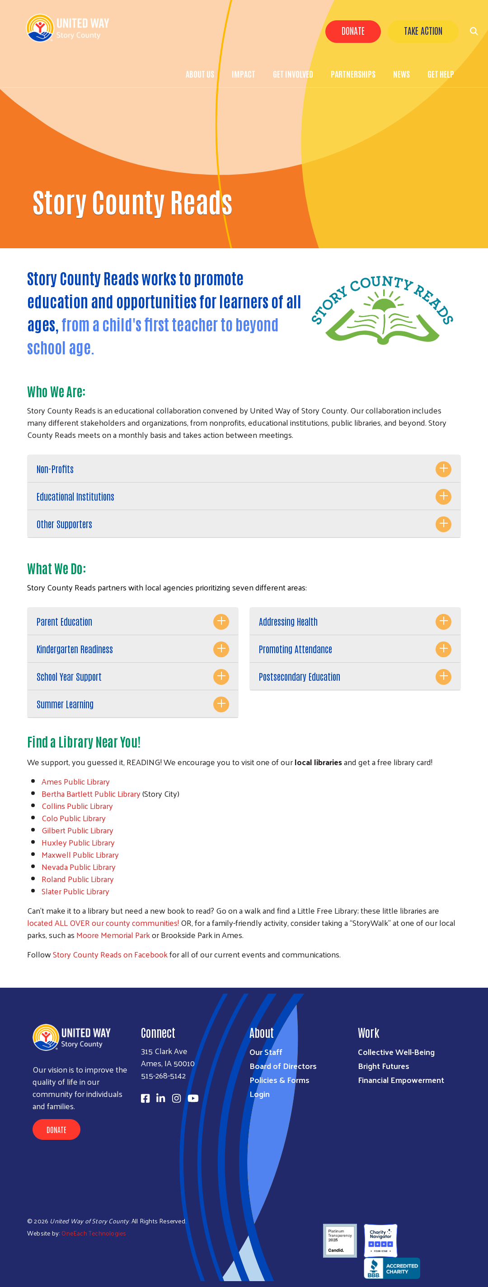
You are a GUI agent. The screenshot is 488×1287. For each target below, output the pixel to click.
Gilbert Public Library (77, 829)
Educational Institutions (75, 496)
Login (259, 1094)
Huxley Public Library (78, 842)
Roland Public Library (78, 878)
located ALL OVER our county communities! (103, 922)
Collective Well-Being (396, 1052)
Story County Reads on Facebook (110, 954)
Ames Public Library (76, 781)
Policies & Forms (279, 1080)
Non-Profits (55, 468)
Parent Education (64, 621)
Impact (243, 73)
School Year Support (69, 676)
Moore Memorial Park (113, 934)
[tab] (244, 469)
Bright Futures (383, 1066)
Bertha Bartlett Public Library (91, 793)
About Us (200, 73)
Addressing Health (288, 621)
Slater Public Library (75, 890)
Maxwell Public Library (80, 854)
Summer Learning (65, 704)
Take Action (423, 30)
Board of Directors (283, 1066)
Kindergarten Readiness (75, 649)
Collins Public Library (77, 805)
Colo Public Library (74, 817)
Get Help (440, 73)
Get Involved (293, 73)
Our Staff (265, 1052)
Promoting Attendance (295, 649)
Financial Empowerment (401, 1080)
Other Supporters (64, 524)
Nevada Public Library (79, 866)
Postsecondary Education (299, 676)
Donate (353, 30)
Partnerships (353, 73)
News (401, 73)
